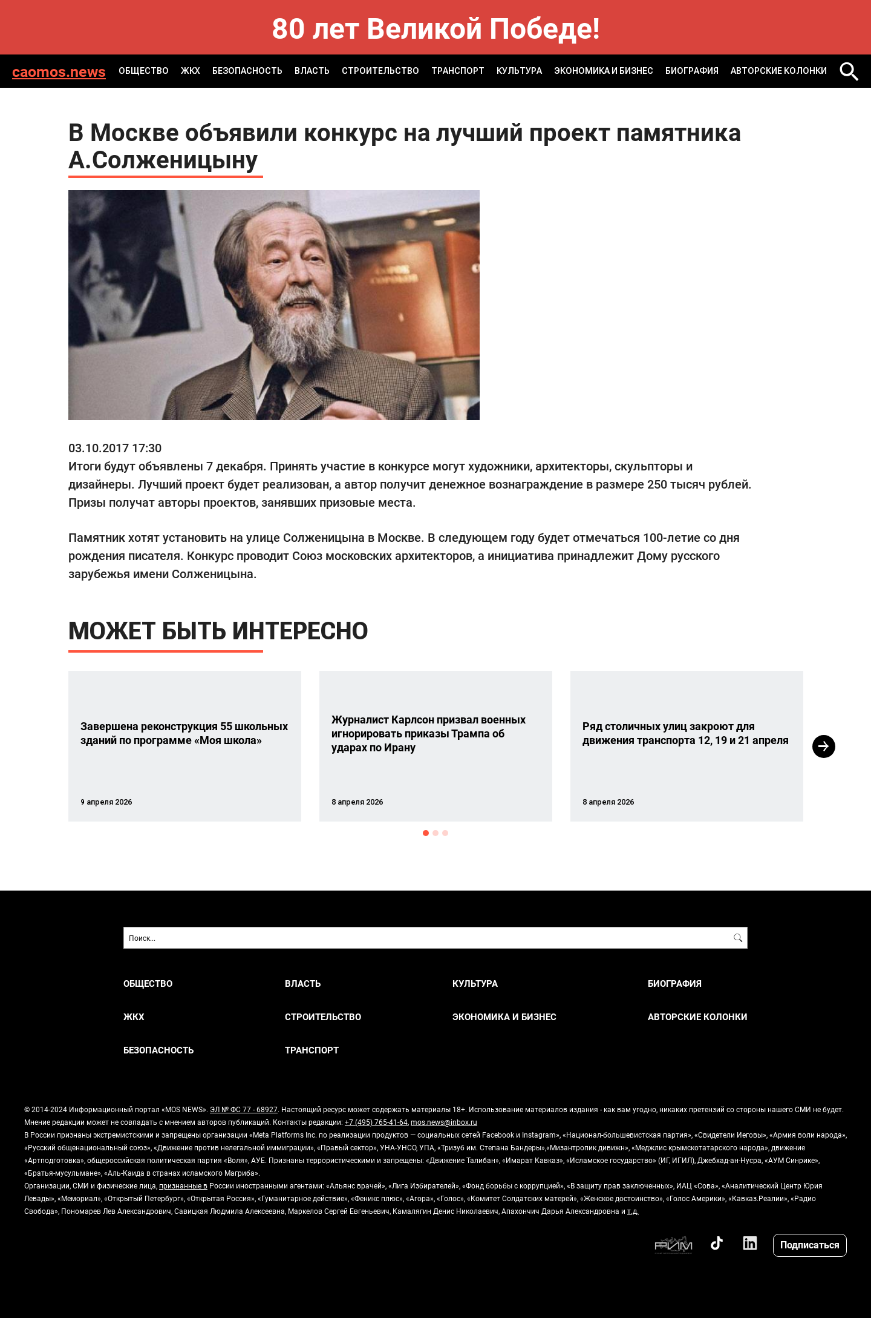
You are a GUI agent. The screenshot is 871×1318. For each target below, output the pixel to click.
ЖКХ (190, 71)
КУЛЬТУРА (519, 71)
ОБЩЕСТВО (144, 71)
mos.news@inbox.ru (444, 1122)
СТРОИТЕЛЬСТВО (380, 71)
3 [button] (445, 833)
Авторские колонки (779, 71)
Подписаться (810, 1244)
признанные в (183, 1185)
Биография (692, 71)
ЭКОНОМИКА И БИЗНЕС (603, 71)
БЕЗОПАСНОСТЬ (247, 71)
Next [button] (823, 746)
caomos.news (59, 71)
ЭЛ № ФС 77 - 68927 (244, 1109)
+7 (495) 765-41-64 (376, 1122)
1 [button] (426, 833)
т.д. (633, 1211)
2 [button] (435, 833)
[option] (184, 746)
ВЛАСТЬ (312, 71)
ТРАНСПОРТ (457, 71)
